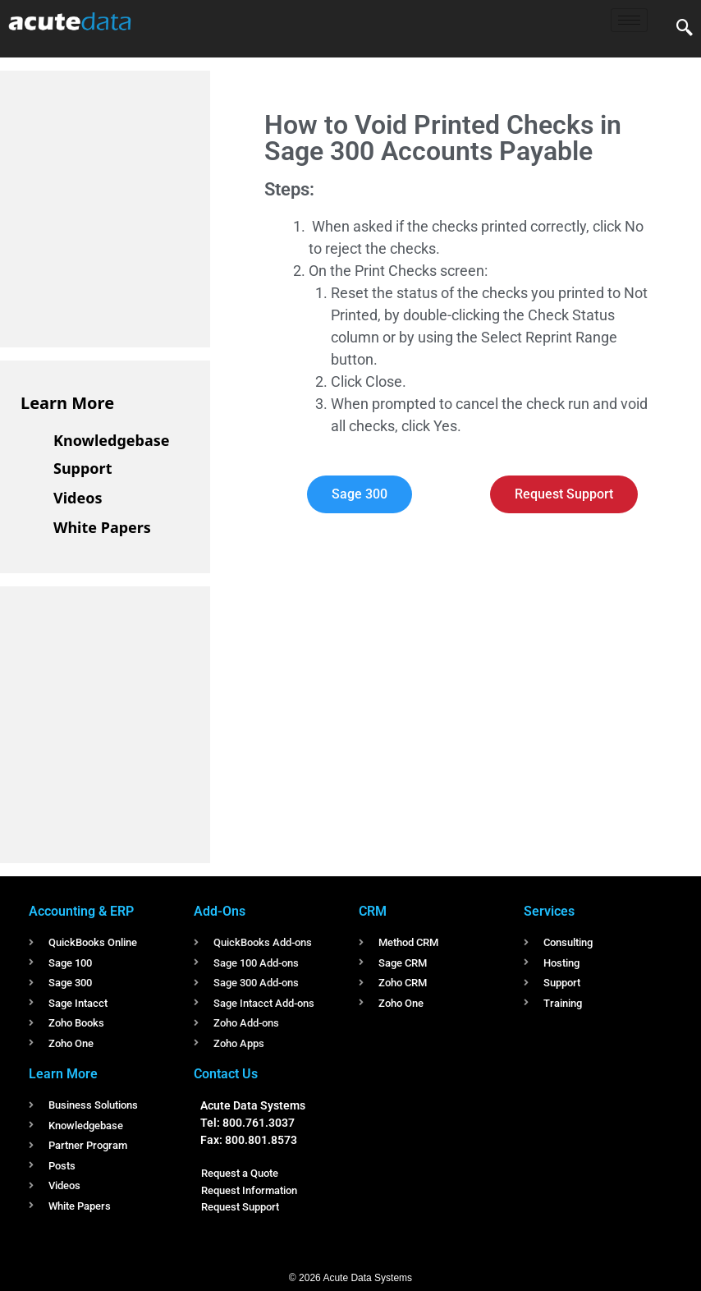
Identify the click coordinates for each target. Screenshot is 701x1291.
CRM (373, 911)
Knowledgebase (111, 440)
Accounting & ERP (81, 911)
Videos (78, 498)
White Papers (102, 527)
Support (82, 468)
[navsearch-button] (684, 28)
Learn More (67, 403)
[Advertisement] (144, 206)
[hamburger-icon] (629, 20)
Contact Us (226, 1074)
